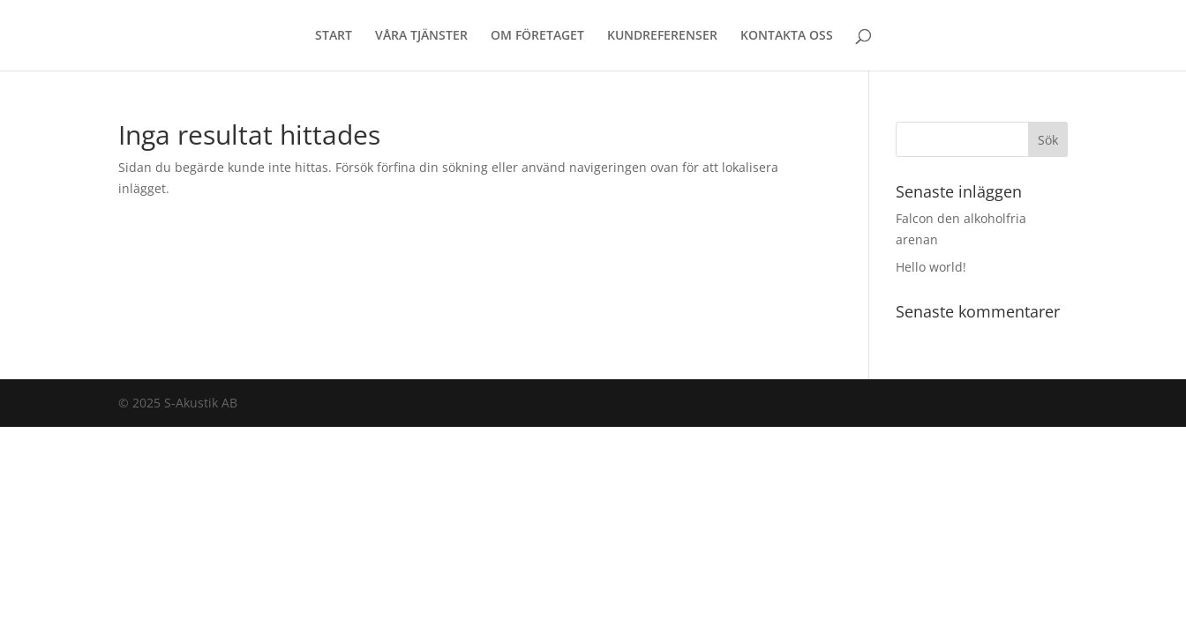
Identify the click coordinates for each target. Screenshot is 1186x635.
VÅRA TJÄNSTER (421, 36)
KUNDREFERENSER (662, 36)
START (333, 36)
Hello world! (931, 266)
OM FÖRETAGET (537, 36)
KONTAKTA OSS (786, 36)
